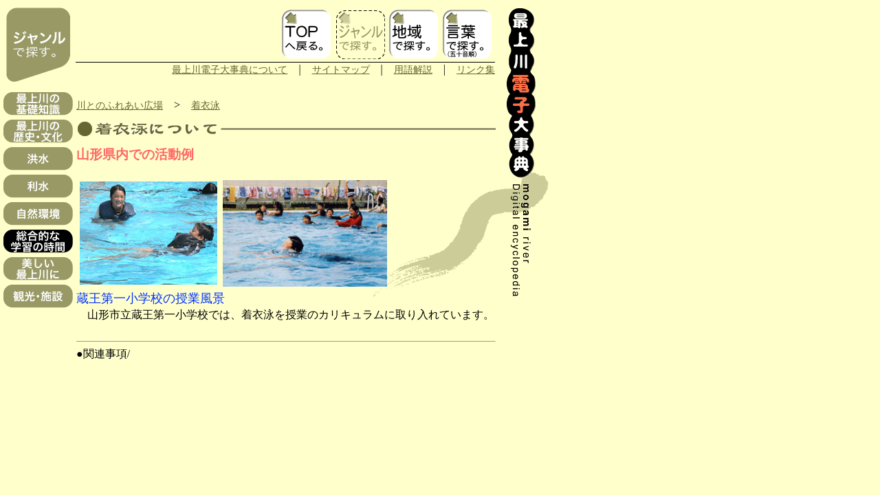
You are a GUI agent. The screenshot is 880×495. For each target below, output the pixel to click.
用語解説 (413, 69)
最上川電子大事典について (229, 69)
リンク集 (475, 69)
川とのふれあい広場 (119, 105)
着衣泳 (205, 105)
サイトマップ (341, 69)
